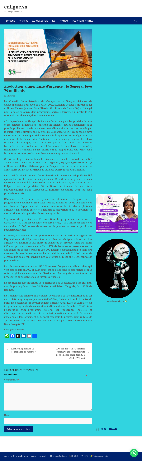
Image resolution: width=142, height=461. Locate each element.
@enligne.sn (109, 428)
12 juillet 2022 (9, 96)
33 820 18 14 (75, 456)
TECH (54, 21)
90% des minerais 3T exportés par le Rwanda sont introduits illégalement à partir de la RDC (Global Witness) (70, 353)
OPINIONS (64, 21)
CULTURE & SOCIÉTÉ (40, 21)
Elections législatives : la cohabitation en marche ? (23, 350)
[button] (134, 453)
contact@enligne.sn (60, 456)
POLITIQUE (23, 21)
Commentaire (11, 380)
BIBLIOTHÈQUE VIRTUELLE (83, 21)
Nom (6, 415)
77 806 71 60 (86, 456)
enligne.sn (15, 7)
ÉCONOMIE (10, 21)
